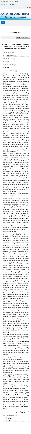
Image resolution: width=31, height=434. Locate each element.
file (4, 418)
